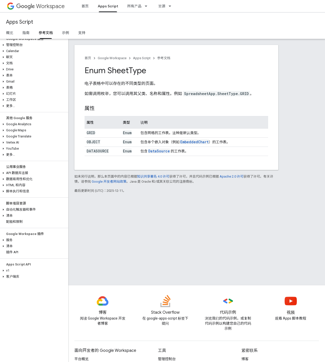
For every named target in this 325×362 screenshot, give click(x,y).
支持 (81, 32)
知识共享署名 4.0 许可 (153, 176)
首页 (85, 6)
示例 (65, 32)
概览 (9, 32)
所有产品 (134, 6)
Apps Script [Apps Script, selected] (108, 6)
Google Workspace (112, 58)
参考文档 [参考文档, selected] (46, 32)
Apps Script (19, 22)
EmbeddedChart (194, 141)
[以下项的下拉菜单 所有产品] (147, 6)
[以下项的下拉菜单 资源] (171, 6)
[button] (33, 45)
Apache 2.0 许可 (231, 176)
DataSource (159, 151)
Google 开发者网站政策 (109, 181)
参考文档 (163, 58)
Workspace (40, 6)
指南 (25, 32)
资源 (161, 6)
